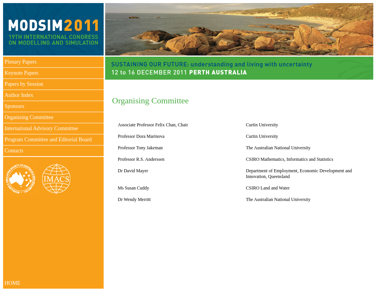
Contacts (14, 151)
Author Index (19, 95)
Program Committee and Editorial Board (48, 139)
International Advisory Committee (41, 128)
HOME (12, 283)
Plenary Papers (21, 62)
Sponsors (14, 106)
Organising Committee (29, 117)
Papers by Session (24, 84)
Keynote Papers (21, 73)
